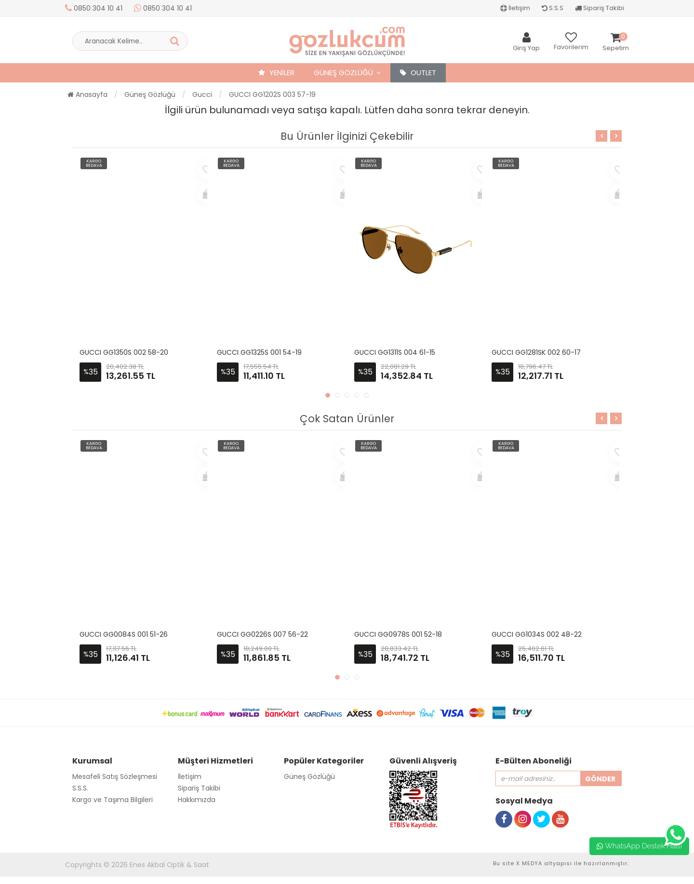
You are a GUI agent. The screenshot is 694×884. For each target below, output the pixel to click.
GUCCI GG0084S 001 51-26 (124, 634)
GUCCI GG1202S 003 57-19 (272, 94)
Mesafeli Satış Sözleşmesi (114, 776)
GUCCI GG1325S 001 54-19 (259, 352)
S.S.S (552, 8)
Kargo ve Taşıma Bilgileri (112, 799)
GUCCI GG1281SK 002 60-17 (536, 352)
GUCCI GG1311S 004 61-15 (394, 352)
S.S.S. (80, 788)
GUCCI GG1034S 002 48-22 (537, 634)
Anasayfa (87, 94)
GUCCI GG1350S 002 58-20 (124, 352)
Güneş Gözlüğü (343, 72)
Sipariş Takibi (599, 8)
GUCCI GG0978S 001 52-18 (398, 634)
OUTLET (418, 72)
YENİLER (276, 72)
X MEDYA (529, 863)
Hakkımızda (196, 799)
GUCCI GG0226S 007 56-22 (262, 634)
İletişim (515, 8)
